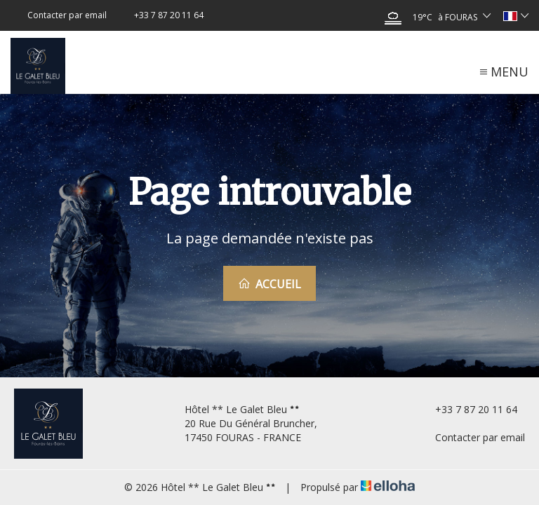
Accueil (269, 284)
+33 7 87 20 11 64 (468, 409)
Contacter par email (472, 437)
